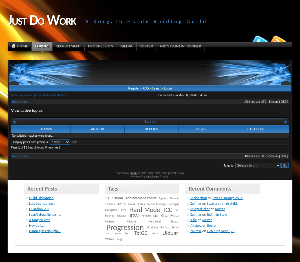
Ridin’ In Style (217, 214)
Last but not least (42, 203)
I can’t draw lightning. (45, 214)
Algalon (163, 198)
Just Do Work (42, 20)
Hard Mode (144, 210)
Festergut (173, 204)
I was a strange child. (228, 198)
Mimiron (110, 221)
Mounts (131, 221)
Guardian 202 (39, 209)
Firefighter (111, 210)
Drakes (141, 204)
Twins (154, 233)
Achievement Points (140, 198)
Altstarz (196, 225)
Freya (123, 210)
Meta (174, 215)
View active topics (54, 95)
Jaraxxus (121, 215)
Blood (131, 204)
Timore (117, 233)
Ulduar (170, 233)
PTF (166, 176)
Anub (121, 204)
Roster (220, 209)
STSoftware (152, 176)
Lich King (160, 215)
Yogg (119, 239)
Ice (177, 210)
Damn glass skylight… (45, 231)
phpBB (133, 173)
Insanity (109, 215)
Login (168, 88)
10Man (117, 198)
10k (107, 198)
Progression (125, 227)
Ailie (193, 220)
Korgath (146, 215)
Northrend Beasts (163, 221)
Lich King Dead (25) (221, 231)
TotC (127, 233)
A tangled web (39, 220)
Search (157, 88)
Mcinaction (198, 198)
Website (110, 239)
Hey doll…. (37, 225)
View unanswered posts (26, 95)
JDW (133, 215)
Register (134, 88)
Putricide (152, 227)
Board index (20, 101)
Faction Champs (156, 204)
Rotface (164, 227)
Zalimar (195, 203)
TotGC (140, 233)
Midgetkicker (200, 209)
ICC (168, 210)
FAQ (146, 88)
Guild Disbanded (41, 198)
